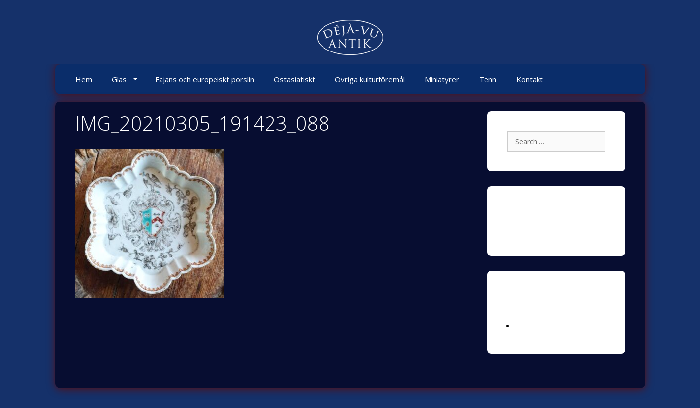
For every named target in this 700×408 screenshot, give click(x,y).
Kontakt (529, 79)
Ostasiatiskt (294, 79)
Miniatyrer (442, 79)
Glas (119, 79)
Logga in (528, 326)
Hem (83, 79)
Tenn (487, 79)
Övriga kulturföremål (370, 79)
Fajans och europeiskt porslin (204, 79)
